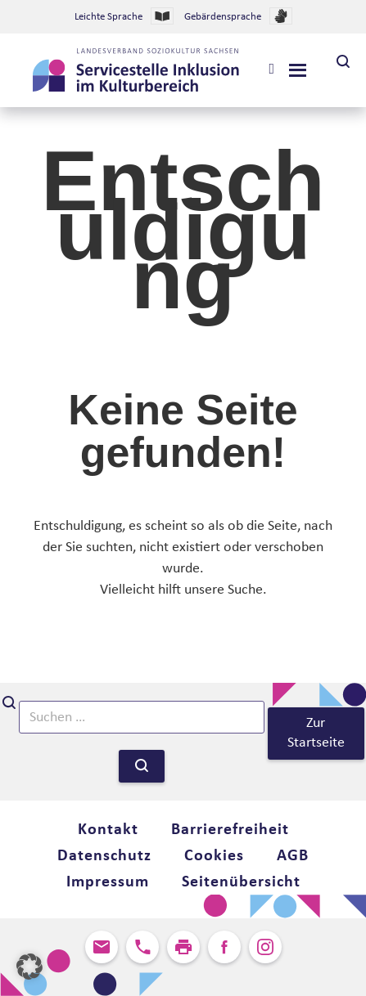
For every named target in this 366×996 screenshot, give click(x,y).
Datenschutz (104, 856)
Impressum (107, 882)
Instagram (265, 947)
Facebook (224, 947)
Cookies (214, 856)
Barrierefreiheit (230, 830)
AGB (293, 856)
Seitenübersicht (241, 882)
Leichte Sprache (124, 16)
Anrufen (142, 947)
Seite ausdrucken (183, 947)
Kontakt (108, 830)
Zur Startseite (316, 733)
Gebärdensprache (238, 16)
